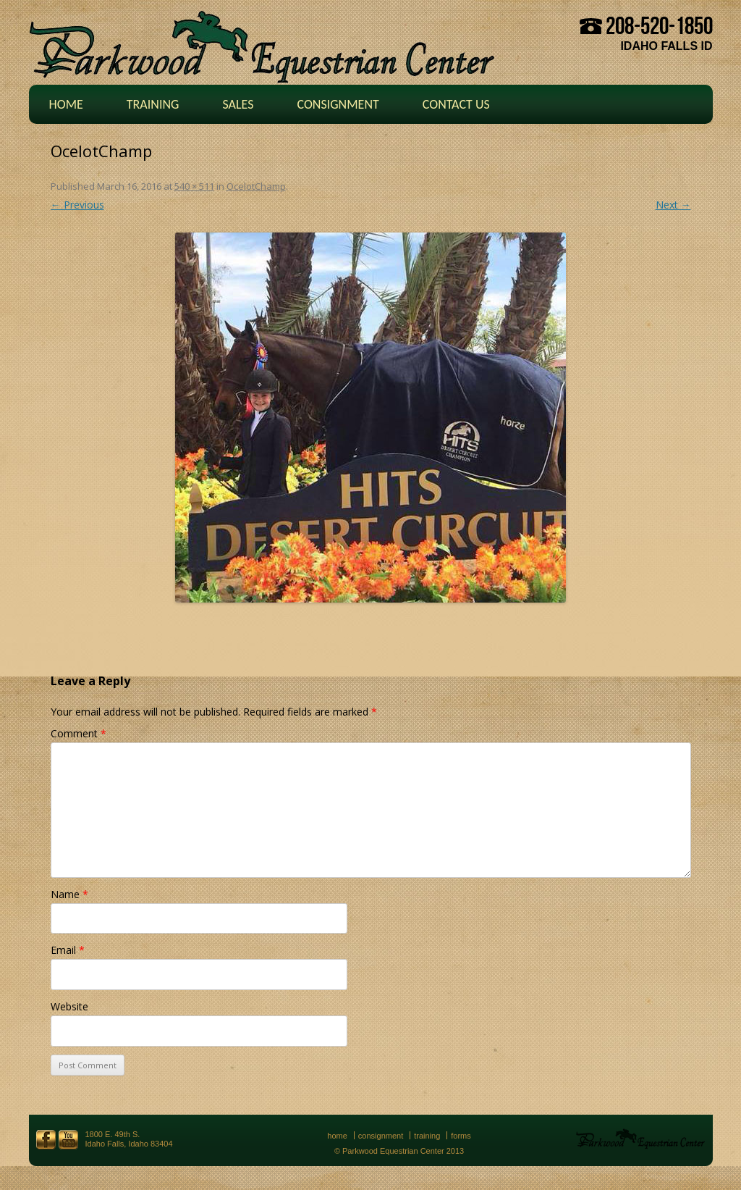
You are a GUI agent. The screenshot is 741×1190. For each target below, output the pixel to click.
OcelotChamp (256, 186)
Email (68, 950)
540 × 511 (194, 186)
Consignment (337, 104)
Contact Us (456, 104)
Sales (237, 104)
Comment (78, 733)
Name (69, 894)
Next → (673, 204)
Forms (461, 1135)
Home (66, 104)
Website (69, 1006)
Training (153, 104)
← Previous (77, 204)
